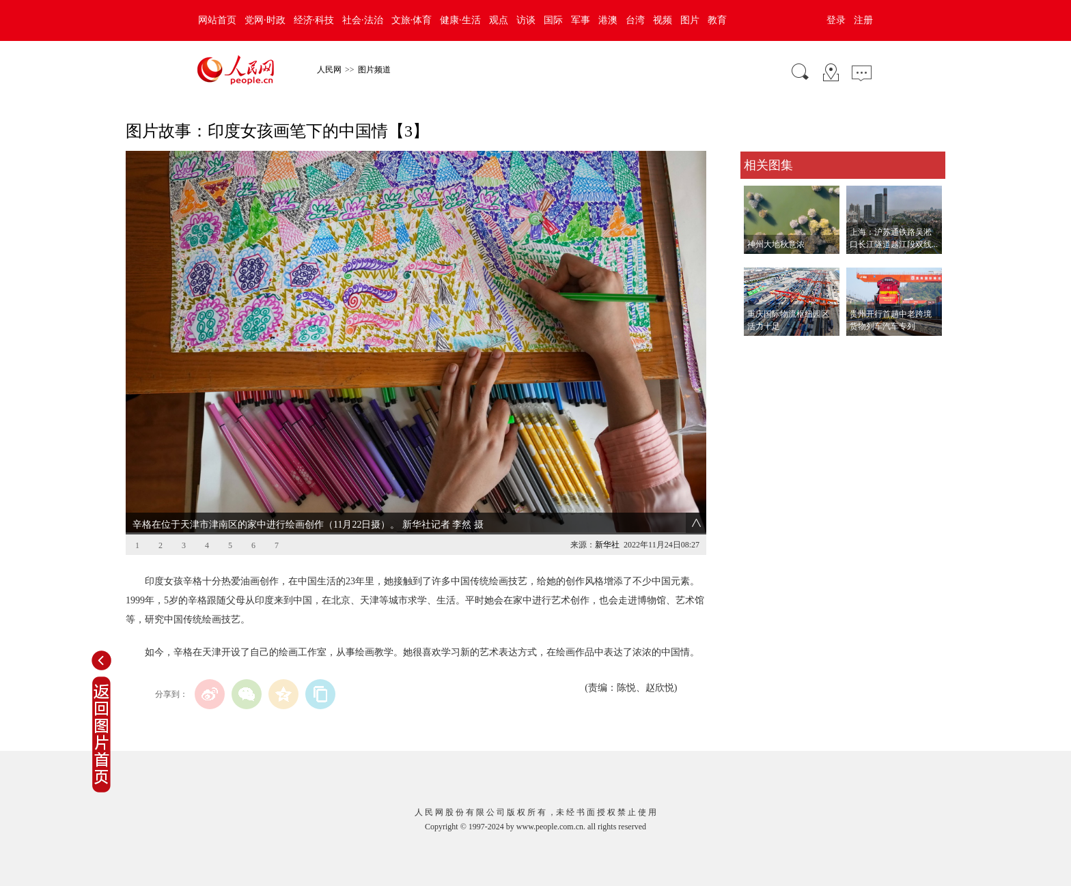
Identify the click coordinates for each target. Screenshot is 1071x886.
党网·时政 (265, 20)
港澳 (607, 20)
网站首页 (217, 20)
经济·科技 (314, 20)
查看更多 (759, 350)
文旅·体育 (411, 20)
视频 (662, 20)
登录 (836, 20)
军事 (580, 20)
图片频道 (374, 69)
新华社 (607, 544)
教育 (717, 20)
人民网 (329, 69)
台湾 (635, 20)
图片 (689, 20)
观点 (498, 20)
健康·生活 (460, 20)
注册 (863, 20)
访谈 (526, 20)
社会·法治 (362, 20)
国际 (553, 20)
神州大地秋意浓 (776, 244)
